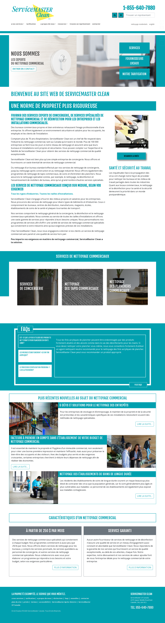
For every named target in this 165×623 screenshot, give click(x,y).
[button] (37, 285)
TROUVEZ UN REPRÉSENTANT (80, 24)
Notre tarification (134, 74)
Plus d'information (65, 567)
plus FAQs (138, 385)
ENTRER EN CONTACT (24, 68)
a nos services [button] (17, 24)
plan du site (16, 602)
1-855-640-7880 (139, 8)
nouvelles (75, 598)
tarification (31, 24)
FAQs (66, 598)
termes (34, 602)
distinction (57, 598)
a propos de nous (44, 598)
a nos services (17, 598)
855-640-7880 (144, 607)
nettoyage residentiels (139, 24)
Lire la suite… (144, 424)
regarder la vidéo (131, 156)
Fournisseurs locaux (134, 61)
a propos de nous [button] (48, 24)
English (151, 24)
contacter (96, 24)
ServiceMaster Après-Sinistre (64, 602)
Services (134, 48)
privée (26, 602)
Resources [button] (62, 24)
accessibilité (44, 602)
